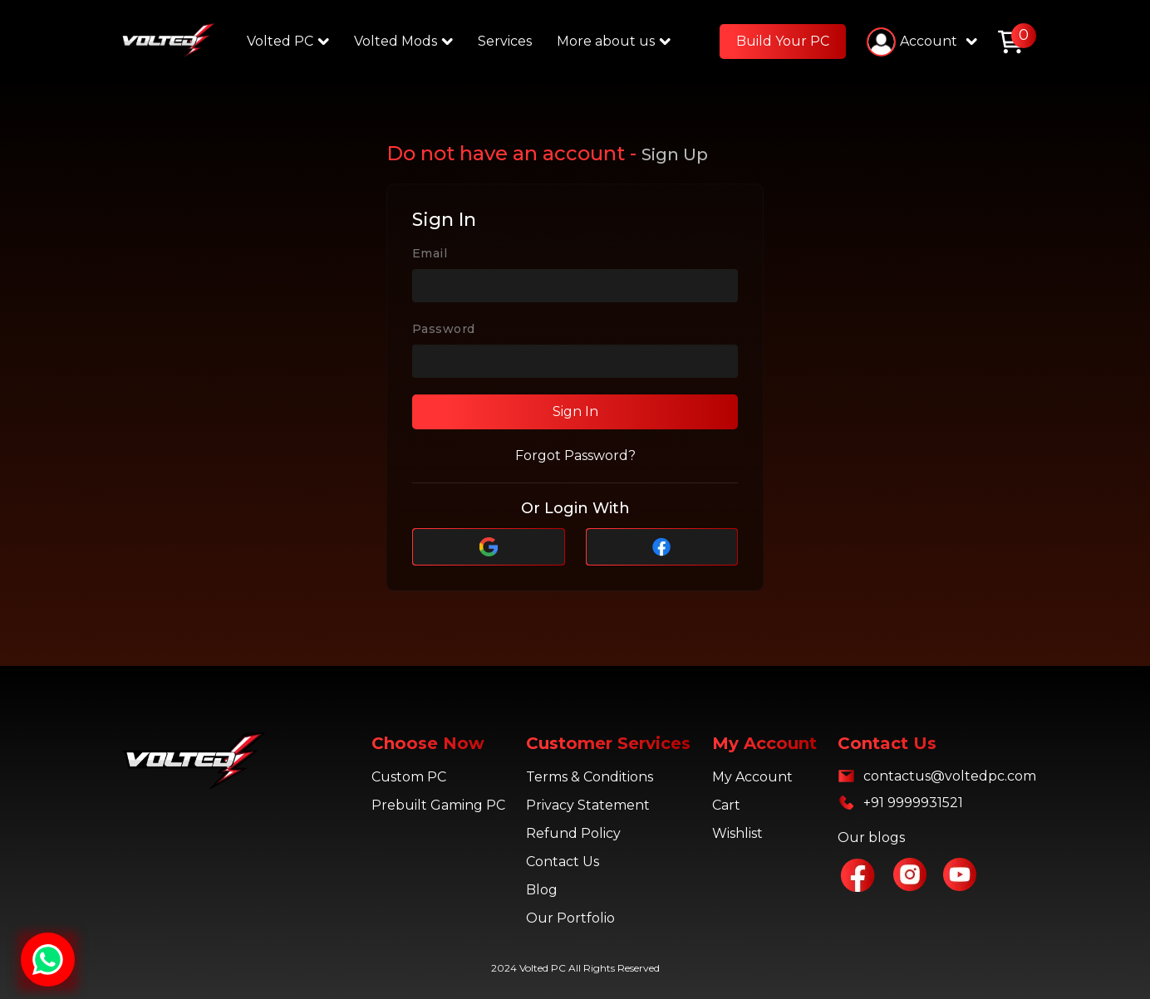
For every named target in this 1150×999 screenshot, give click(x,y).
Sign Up (674, 154)
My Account (752, 777)
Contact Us (562, 861)
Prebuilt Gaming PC (438, 805)
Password (443, 328)
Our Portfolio (570, 918)
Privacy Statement (588, 805)
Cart (726, 805)
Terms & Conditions (589, 777)
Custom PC (408, 777)
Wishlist (737, 833)
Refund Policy (573, 833)
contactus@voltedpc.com (949, 776)
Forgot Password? (575, 455)
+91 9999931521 (913, 802)
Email (429, 253)
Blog (542, 890)
